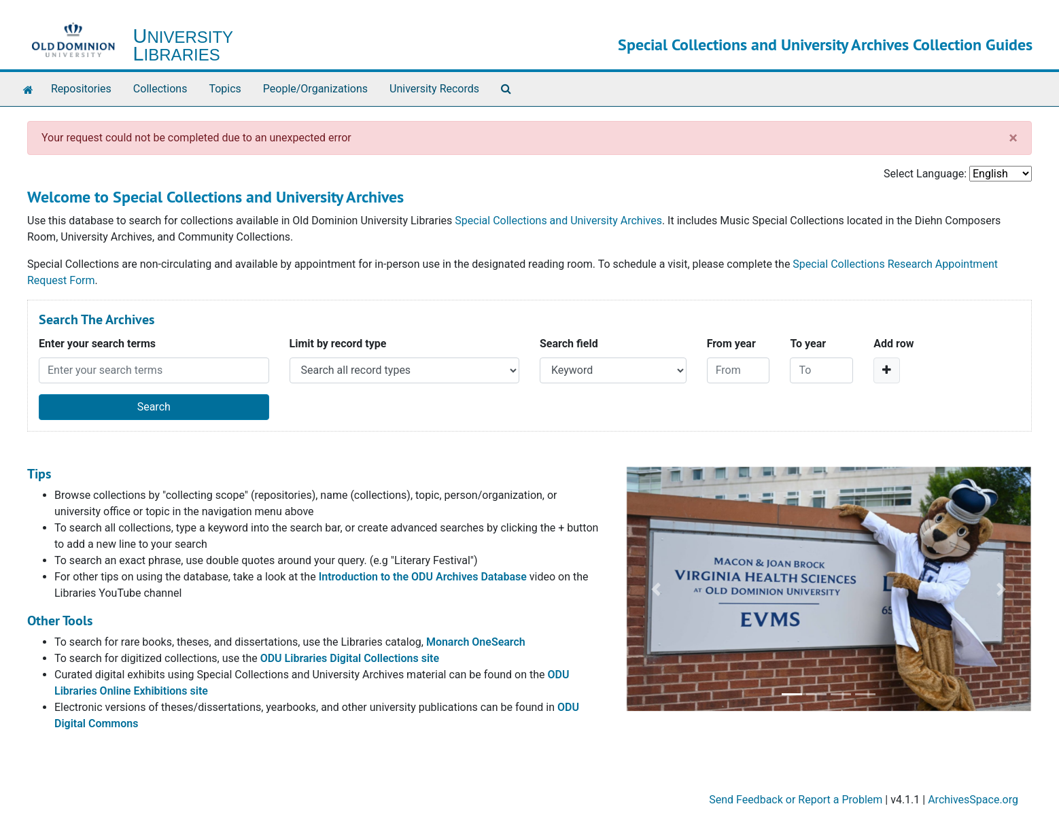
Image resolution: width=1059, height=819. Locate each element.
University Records (434, 88)
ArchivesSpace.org (973, 799)
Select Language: (925, 173)
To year (808, 343)
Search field (569, 343)
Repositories (81, 88)
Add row (893, 343)
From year (731, 343)
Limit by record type (338, 343)
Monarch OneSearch (475, 641)
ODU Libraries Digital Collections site (349, 658)
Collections (160, 88)
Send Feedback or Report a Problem (795, 799)
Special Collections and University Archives (558, 220)
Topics (225, 88)
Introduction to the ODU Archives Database (423, 576)
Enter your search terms (97, 343)
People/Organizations (315, 88)
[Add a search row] (886, 370)
